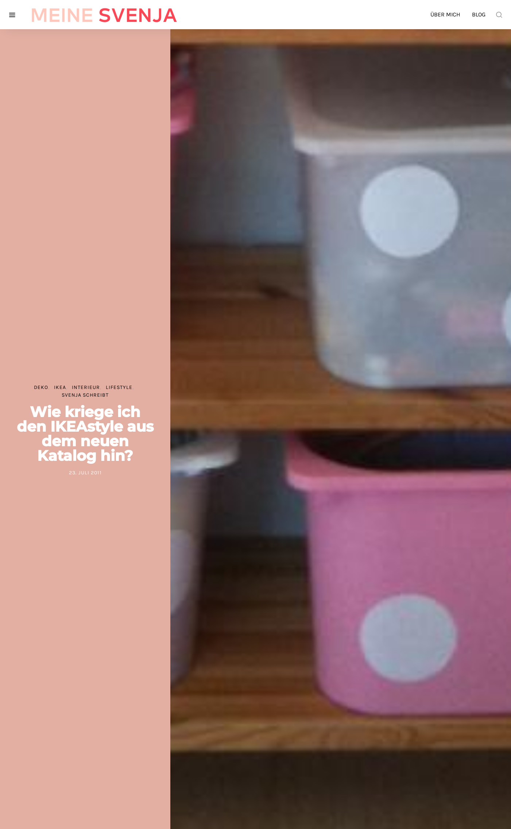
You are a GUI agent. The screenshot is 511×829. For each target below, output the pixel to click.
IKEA (60, 387)
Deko (41, 387)
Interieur (86, 387)
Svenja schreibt (85, 395)
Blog (478, 14)
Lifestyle (119, 387)
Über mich (445, 14)
